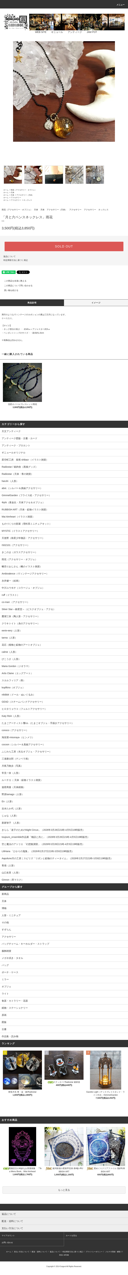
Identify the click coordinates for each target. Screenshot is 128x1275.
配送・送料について (39, 1252)
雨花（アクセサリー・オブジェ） (23, 190)
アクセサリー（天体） (25, 195)
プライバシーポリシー (94, 1252)
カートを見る (71, 1235)
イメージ (96, 303)
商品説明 (32, 303)
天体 (12, 192)
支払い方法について (21, 1252)
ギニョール (55, 32)
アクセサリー (16, 197)
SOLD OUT (64, 246)
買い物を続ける (9, 290)
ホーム (5, 190)
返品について (9, 256)
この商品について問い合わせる (16, 285)
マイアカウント (8, 1235)
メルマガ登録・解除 (113, 1252)
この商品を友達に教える (13, 281)
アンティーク (73, 32)
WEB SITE (38, 32)
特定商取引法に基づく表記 (15, 260)
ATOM (66, 1255)
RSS (61, 1255)
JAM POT (90, 32)
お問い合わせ (7, 1242)
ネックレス (27, 200)
